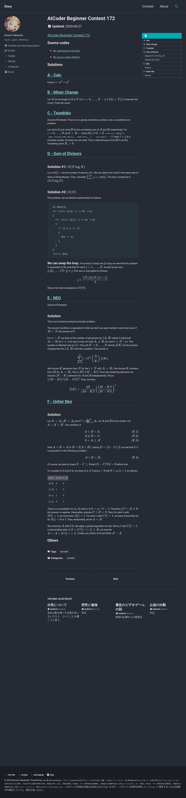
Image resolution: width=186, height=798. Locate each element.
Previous (70, 702)
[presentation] (163, 61)
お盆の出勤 (158, 730)
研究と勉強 (89, 730)
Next (115, 702)
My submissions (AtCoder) (71, 53)
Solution (150, 76)
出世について (57, 730)
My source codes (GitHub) (71, 59)
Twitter (11, 774)
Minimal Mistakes (58, 780)
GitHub (27, 774)
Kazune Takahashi (17, 35)
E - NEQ (148, 71)
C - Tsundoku (150, 51)
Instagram (44, 774)
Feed (60, 774)
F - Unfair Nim (151, 81)
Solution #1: (157, 61)
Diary (8, 6)
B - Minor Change (152, 46)
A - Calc (148, 41)
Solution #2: (154, 66)
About (162, 6)
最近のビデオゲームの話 (130, 732)
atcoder (64, 673)
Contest (146, 6)
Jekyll (45, 780)
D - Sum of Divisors (153, 56)
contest (71, 679)
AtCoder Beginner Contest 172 (68, 35)
